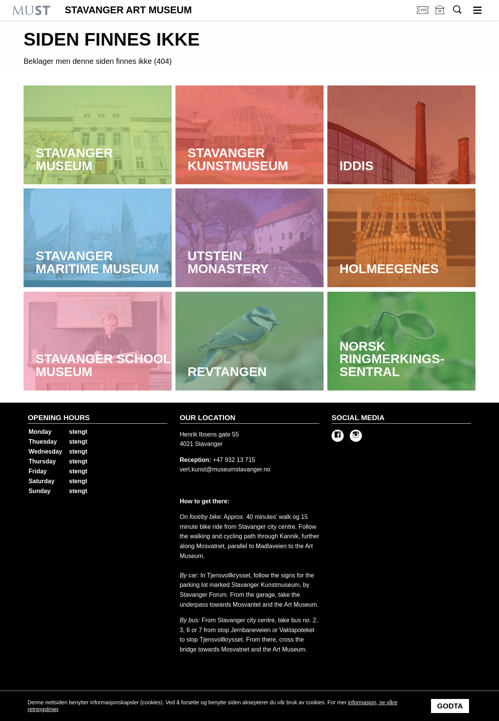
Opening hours (59, 418)
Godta (450, 706)
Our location (207, 418)
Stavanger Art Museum (128, 10)
